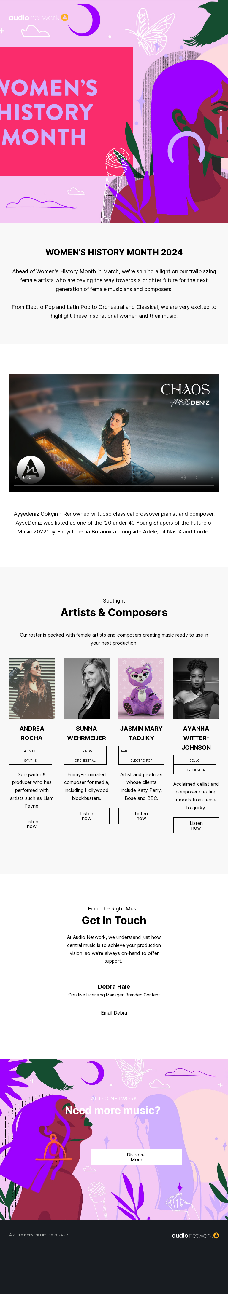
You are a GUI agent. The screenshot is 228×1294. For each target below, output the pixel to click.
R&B (124, 751)
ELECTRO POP (141, 760)
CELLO (194, 760)
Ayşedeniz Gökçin (36, 514)
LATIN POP (30, 751)
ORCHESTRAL (85, 760)
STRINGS (85, 751)
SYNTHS (30, 760)
